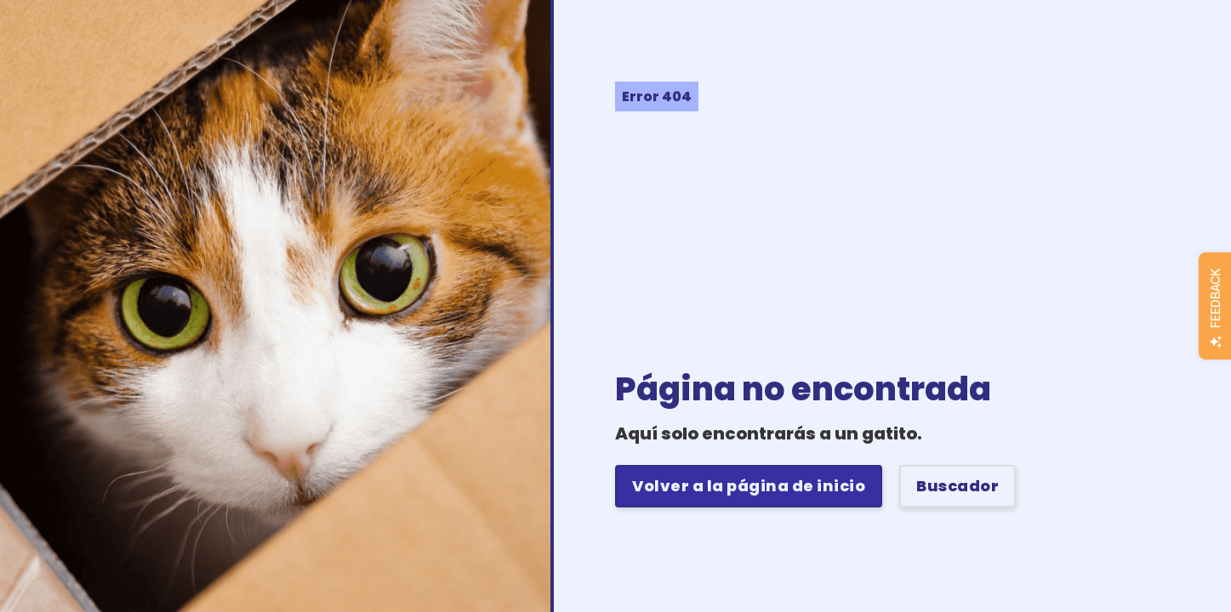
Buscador (957, 485)
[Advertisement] (923, 239)
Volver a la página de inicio (748, 485)
